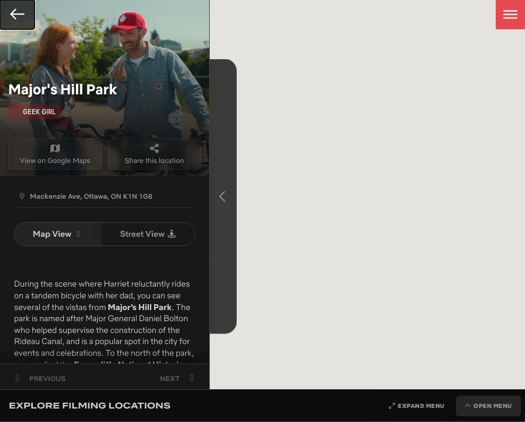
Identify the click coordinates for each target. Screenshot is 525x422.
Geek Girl (39, 112)
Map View (58, 234)
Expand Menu (421, 406)
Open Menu (492, 406)
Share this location (154, 154)
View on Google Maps (55, 154)
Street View (148, 234)
